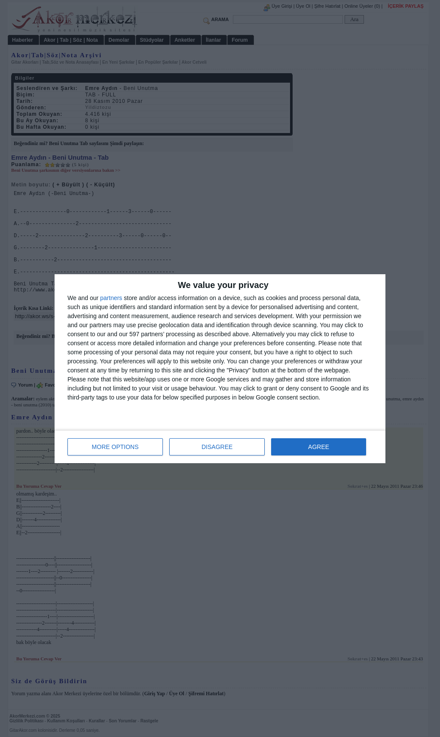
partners (111, 298)
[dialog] (220, 368)
